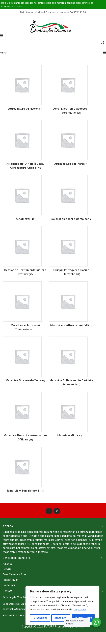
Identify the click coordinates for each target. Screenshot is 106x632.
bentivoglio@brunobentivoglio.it (20, 609)
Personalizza (40, 618)
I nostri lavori (10, 580)
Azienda (7, 564)
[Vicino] (97, 587)
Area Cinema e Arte (14, 575)
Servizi (7, 569)
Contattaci (9, 585)
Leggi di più (80, 609)
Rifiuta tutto (61, 618)
